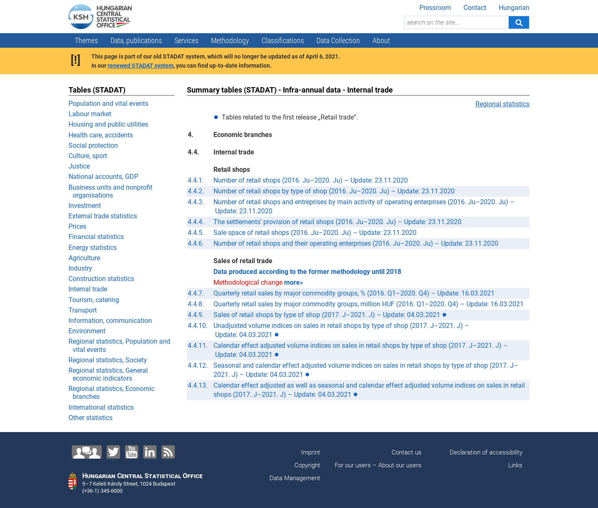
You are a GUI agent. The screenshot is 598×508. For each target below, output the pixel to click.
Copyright (307, 465)
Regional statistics (502, 104)
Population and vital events (108, 103)
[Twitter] (113, 452)
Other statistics (91, 418)
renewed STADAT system (141, 65)
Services (186, 40)
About (381, 40)
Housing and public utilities (108, 124)
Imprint (310, 452)
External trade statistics (103, 216)
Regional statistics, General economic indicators (108, 374)
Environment (87, 331)
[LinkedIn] (150, 452)
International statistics (101, 407)
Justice (79, 166)
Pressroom (435, 8)
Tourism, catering (94, 300)
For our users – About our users (378, 465)
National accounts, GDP (103, 177)
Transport (83, 310)
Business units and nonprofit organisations (110, 191)
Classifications (283, 40)
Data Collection (338, 40)
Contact (474, 8)
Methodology (230, 40)
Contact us (407, 452)
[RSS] (168, 452)
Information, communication (110, 321)
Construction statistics (101, 279)
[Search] (518, 22)
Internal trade (88, 289)
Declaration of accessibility (486, 452)
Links (515, 465)
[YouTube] (131, 452)
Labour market (90, 114)
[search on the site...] (456, 22)
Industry (80, 268)
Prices (77, 226)
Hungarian (514, 8)
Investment (85, 206)
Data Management (295, 478)
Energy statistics (93, 248)
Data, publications (136, 40)
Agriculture (84, 258)
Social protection (93, 145)
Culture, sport (88, 156)
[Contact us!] (87, 452)
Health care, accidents (101, 135)
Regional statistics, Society (108, 360)
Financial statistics (96, 237)
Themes (86, 40)
